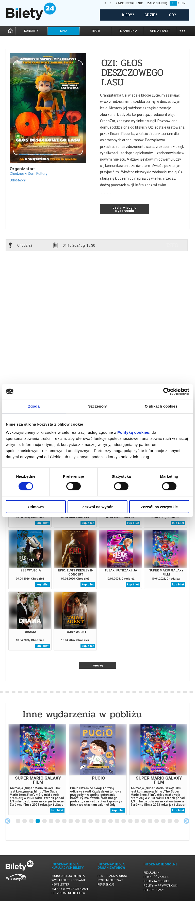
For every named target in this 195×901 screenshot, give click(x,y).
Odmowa (36, 506)
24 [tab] (170, 821)
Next (186, 821)
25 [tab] (176, 821)
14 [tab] (104, 821)
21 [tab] (150, 821)
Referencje (106, 884)
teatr (95, 31)
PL (173, 3)
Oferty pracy (153, 890)
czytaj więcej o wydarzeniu (124, 209)
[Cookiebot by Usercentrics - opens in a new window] (167, 391)
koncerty (31, 31)
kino (63, 31)
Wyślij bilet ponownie (69, 880)
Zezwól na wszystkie (159, 506)
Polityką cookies (133, 432)
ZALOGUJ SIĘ (157, 3)
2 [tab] (24, 821)
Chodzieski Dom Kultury (28, 174)
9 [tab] (71, 821)
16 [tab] (117, 821)
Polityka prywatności (160, 885)
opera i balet (160, 31)
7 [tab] (57, 821)
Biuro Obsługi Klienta (68, 876)
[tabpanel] (37, 769)
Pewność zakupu (156, 877)
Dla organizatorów (112, 876)
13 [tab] (97, 821)
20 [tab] (143, 821)
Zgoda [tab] (34, 406)
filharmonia (128, 31)
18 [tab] (130, 821)
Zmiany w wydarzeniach (70, 889)
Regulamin (151, 872)
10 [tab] (77, 821)
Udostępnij (18, 180)
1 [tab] (18, 821)
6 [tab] (51, 821)
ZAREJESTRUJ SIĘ (129, 3)
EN (184, 3)
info (172, 245)
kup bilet (42, 523)
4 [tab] (38, 821)
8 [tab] (64, 821)
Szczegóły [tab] (97, 406)
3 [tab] (31, 821)
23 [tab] (163, 821)
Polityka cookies (156, 881)
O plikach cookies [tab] (161, 406)
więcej (97, 665)
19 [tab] (137, 821)
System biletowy (110, 880)
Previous (7, 821)
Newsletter (60, 884)
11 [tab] (84, 821)
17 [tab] (123, 821)
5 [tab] (44, 821)
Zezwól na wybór (97, 506)
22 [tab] (156, 821)
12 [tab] (90, 821)
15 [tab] (110, 821)
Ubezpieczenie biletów (68, 893)
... (182, 30)
